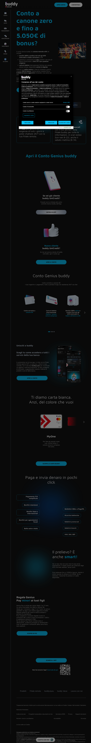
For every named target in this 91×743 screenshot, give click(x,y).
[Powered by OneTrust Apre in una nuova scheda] (66, 128)
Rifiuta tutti (51, 122)
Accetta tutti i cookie (64, 122)
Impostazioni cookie (29, 115)
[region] (46, 101)
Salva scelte (27, 122)
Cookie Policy (33, 95)
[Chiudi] (71, 76)
